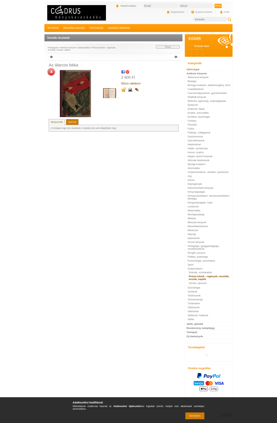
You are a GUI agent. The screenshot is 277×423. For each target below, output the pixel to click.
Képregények (195, 184)
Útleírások (193, 311)
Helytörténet (194, 144)
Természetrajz (195, 299)
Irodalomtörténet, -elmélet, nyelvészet (208, 172)
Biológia (192, 81)
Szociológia (194, 287)
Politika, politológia (198, 256)
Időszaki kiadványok (198, 160)
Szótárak (192, 291)
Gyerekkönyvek (196, 140)
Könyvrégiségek (196, 191)
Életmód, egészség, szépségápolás (207, 101)
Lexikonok (193, 206)
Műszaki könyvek (197, 222)
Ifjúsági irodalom (196, 164)
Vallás (191, 319)
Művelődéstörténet (198, 226)
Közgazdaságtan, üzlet (200, 202)
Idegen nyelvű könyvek (200, 156)
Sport (190, 264)
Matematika (194, 210)
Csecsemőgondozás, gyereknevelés (207, 93)
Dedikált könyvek (197, 97)
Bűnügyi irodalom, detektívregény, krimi (209, 85)
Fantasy (192, 120)
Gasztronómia (195, 136)
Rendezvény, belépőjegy (200, 328)
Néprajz (192, 234)
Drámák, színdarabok (200, 272)
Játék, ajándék (194, 324)
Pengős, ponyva (196, 252)
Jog (190, 176)
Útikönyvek (194, 307)
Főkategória (53, 47)
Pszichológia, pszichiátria (201, 260)
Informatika (194, 168)
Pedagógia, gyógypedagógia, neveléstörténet (203, 247)
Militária (192, 218)
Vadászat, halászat (198, 315)
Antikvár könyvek (68, 47)
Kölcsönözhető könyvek (200, 187)
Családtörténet (196, 89)
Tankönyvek (194, 295)
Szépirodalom (84, 47)
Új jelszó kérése (203, 12)
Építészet (193, 104)
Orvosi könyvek (196, 242)
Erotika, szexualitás (198, 112)
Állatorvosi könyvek (198, 77)
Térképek (191, 332)
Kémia (191, 180)
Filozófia (192, 124)
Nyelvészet (194, 238)
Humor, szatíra (196, 152)
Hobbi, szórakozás (198, 148)
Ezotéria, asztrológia (199, 116)
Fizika (191, 128)
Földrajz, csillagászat (199, 132)
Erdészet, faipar (196, 108)
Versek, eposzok (198, 283)
